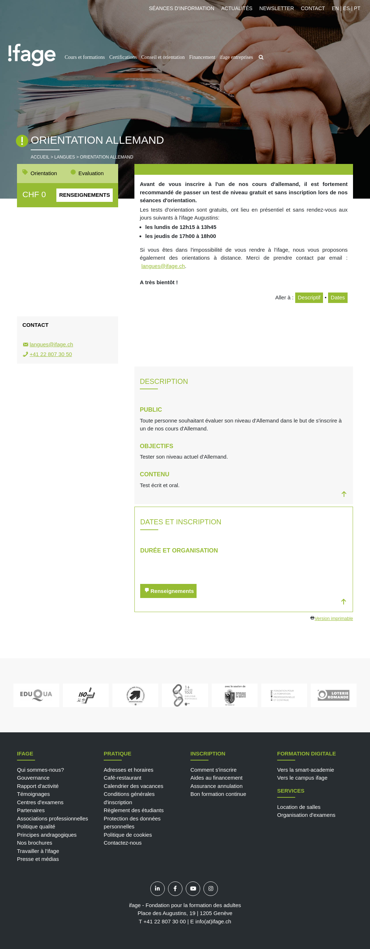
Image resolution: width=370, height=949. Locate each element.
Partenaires (31, 810)
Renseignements (84, 195)
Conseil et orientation (163, 57)
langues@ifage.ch (163, 266)
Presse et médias (38, 859)
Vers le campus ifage (302, 778)
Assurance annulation (216, 786)
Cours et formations (85, 57)
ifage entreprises (236, 57)
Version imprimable (334, 618)
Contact (313, 8)
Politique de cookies (128, 835)
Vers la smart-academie (305, 770)
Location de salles (298, 807)
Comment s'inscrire (213, 770)
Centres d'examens (40, 802)
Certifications (123, 57)
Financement (202, 57)
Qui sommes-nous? (40, 770)
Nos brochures (34, 843)
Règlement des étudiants (134, 810)
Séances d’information (181, 8)
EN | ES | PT (346, 8)
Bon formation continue (218, 794)
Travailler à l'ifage (38, 851)
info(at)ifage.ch (213, 921)
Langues (64, 157)
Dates (338, 297)
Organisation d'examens (306, 815)
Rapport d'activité (38, 786)
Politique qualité (36, 826)
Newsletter (276, 8)
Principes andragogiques (47, 835)
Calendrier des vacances (133, 786)
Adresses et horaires (129, 770)
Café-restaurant (122, 778)
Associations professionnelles (52, 818)
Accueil (40, 157)
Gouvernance (33, 778)
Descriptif (309, 297)
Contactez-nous (123, 843)
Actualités (236, 8)
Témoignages (33, 794)
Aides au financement (216, 778)
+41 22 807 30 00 (164, 921)
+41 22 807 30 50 (51, 354)
